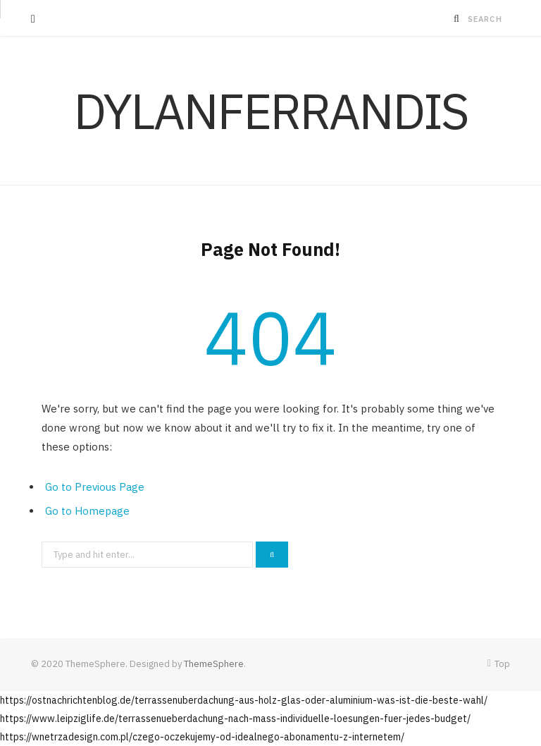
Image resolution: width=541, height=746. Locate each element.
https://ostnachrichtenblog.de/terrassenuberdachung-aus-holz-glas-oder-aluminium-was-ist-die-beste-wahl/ (243, 700)
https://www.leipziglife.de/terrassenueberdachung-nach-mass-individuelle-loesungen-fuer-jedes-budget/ (235, 718)
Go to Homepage (87, 511)
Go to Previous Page (94, 487)
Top (498, 664)
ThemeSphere (214, 664)
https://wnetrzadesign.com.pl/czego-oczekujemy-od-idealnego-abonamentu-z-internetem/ (202, 736)
